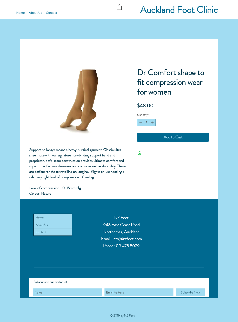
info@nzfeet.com (127, 239)
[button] (119, 7)
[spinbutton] (146, 122)
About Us (42, 224)
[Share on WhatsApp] (139, 153)
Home (40, 217)
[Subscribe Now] (190, 292)
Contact (41, 232)
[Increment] (152, 122)
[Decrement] (140, 122)
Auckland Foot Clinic (179, 10)
